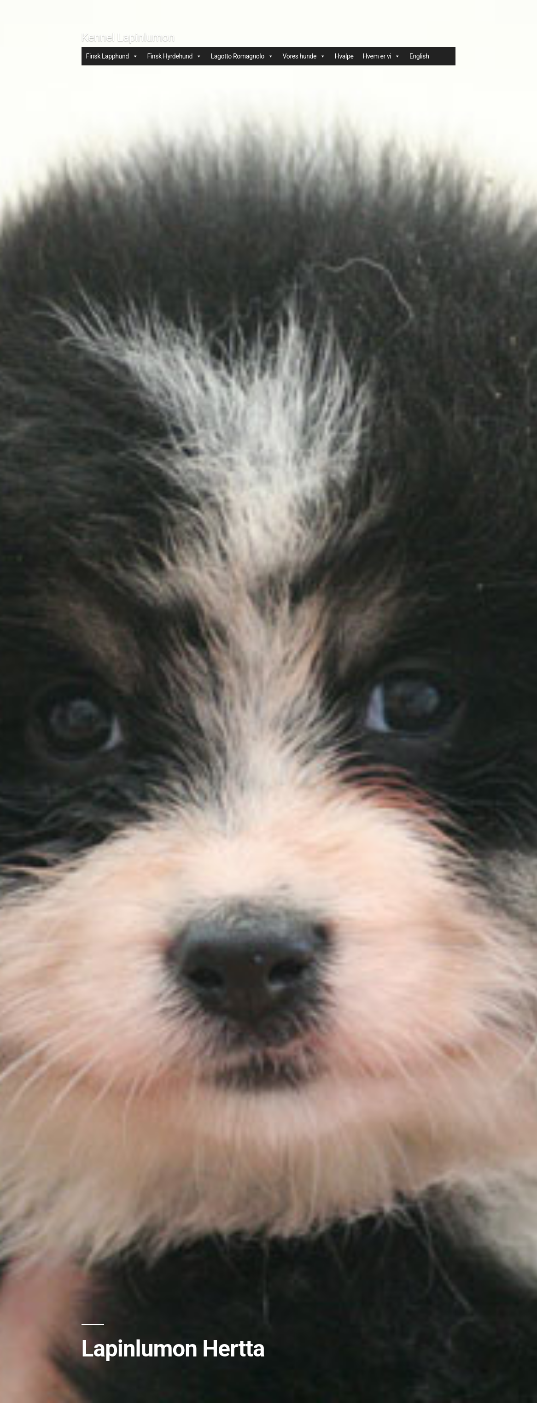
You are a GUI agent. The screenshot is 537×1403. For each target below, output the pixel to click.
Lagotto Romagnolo (242, 56)
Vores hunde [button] (304, 56)
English (419, 56)
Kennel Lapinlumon (128, 37)
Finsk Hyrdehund (174, 56)
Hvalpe (344, 56)
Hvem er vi (381, 56)
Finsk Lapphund (112, 56)
